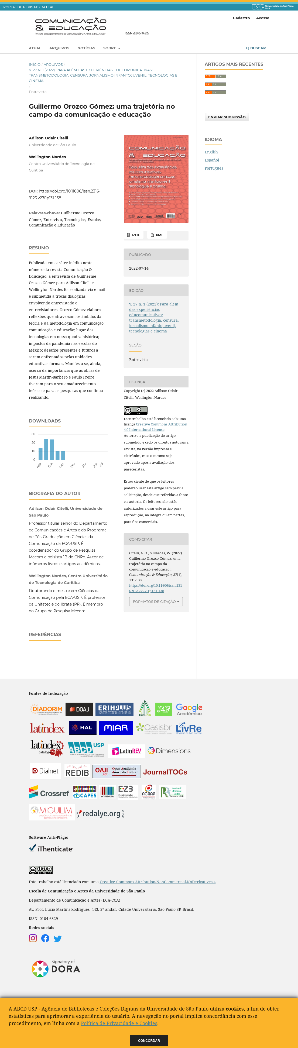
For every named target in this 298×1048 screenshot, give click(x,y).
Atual (35, 48)
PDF (135, 235)
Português (214, 168)
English (211, 151)
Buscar (256, 48)
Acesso (262, 18)
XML (159, 235)
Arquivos (59, 48)
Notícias (86, 48)
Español (212, 160)
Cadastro (241, 18)
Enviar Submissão (227, 117)
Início (34, 64)
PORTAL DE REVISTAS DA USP (28, 7)
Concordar (149, 1041)
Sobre (110, 48)
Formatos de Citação (154, 601)
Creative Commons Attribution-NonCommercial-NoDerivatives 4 (158, 881)
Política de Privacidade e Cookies (119, 1023)
